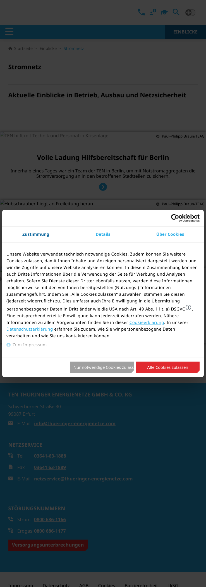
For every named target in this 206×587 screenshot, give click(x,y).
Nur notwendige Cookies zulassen (103, 367)
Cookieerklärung (147, 322)
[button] (188, 307)
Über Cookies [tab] (170, 234)
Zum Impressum (30, 345)
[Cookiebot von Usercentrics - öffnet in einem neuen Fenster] (175, 218)
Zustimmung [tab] (35, 234)
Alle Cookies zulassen (167, 367)
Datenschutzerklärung (29, 329)
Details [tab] (103, 234)
